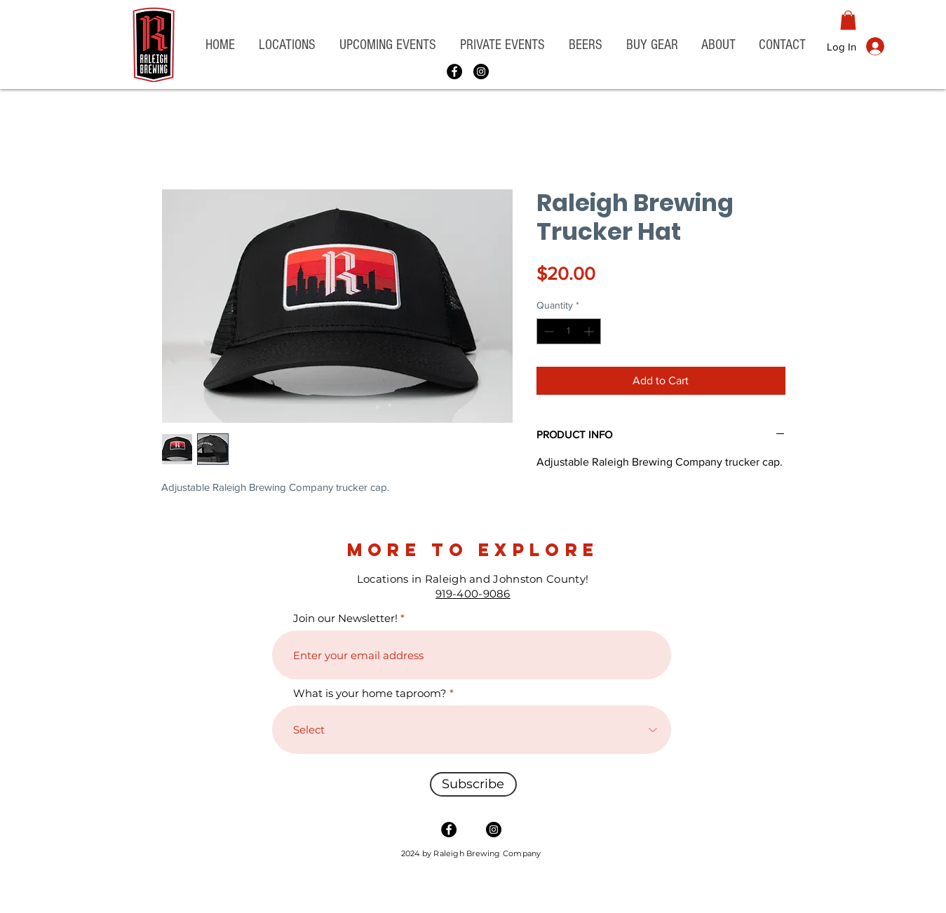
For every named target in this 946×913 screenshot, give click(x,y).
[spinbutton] (568, 331)
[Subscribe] (473, 784)
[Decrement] (547, 331)
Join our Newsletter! (345, 618)
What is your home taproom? (370, 693)
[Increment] (590, 331)
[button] (287, 45)
